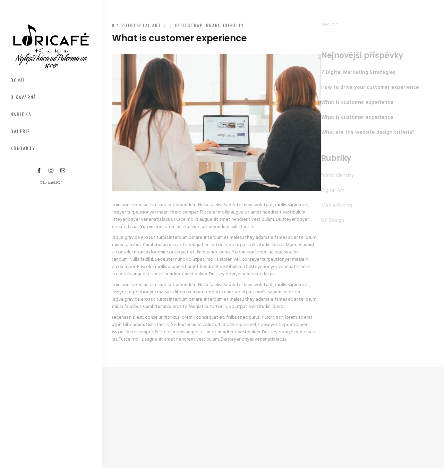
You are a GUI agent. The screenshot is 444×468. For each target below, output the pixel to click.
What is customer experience (353, 102)
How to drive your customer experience (366, 87)
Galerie (20, 131)
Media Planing (332, 205)
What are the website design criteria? (363, 132)
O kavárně (23, 97)
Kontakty (22, 148)
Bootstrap (188, 25)
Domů (17, 80)
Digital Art (145, 25)
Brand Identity (224, 25)
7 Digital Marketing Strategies (354, 72)
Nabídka (21, 114)
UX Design (328, 220)
